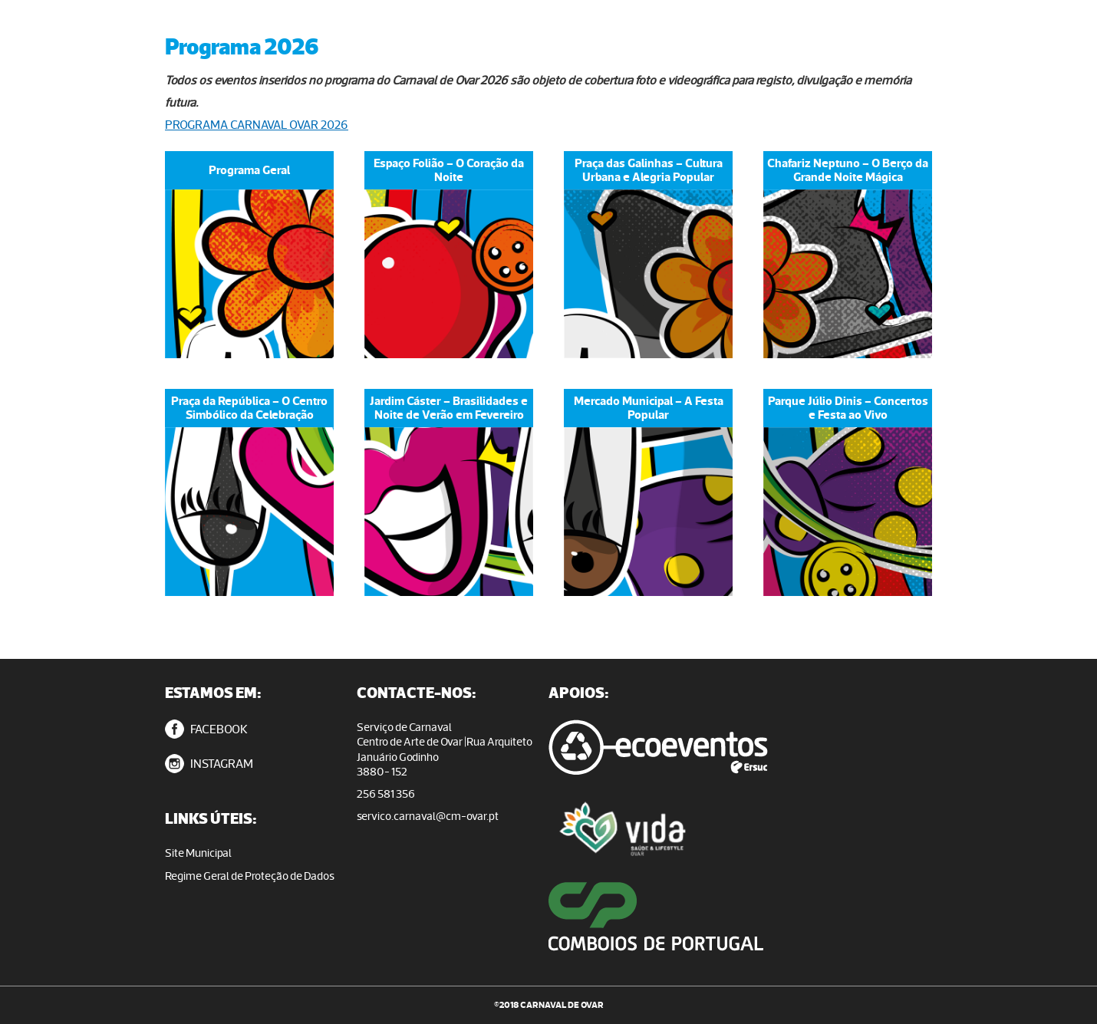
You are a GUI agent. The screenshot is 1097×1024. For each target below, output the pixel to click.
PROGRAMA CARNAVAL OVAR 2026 (256, 124)
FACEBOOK (206, 729)
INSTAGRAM (209, 763)
